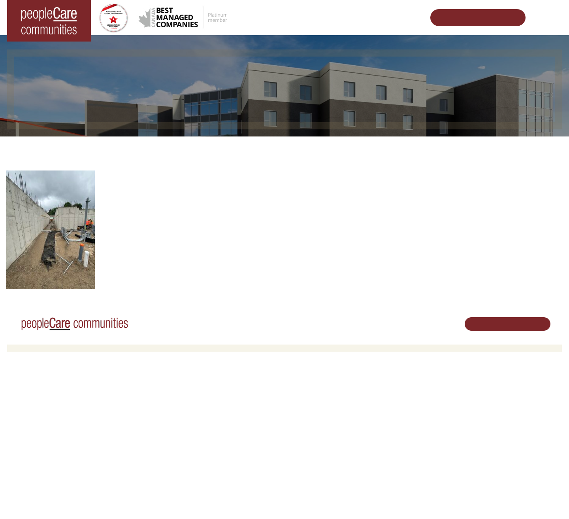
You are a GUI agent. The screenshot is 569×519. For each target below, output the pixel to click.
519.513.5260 (491, 414)
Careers (299, 387)
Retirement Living (174, 387)
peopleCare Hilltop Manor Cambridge (57, 408)
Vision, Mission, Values (410, 387)
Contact (393, 473)
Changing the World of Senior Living (190, 148)
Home (121, 148)
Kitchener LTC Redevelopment (391, 148)
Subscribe (395, 463)
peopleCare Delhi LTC (39, 448)
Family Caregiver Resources (185, 418)
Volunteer (301, 398)
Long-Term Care (33, 387)
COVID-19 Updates (175, 408)
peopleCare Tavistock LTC (44, 428)
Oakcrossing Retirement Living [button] (188, 398)
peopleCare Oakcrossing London (52, 418)
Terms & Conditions (118, 500)
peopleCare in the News (411, 415)
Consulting (395, 443)
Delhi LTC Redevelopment (183, 428)
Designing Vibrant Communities (294, 148)
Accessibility (397, 453)
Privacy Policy (161, 500)
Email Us (486, 428)
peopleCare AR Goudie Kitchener (52, 398)
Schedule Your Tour (471, 18)
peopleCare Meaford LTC (43, 438)
